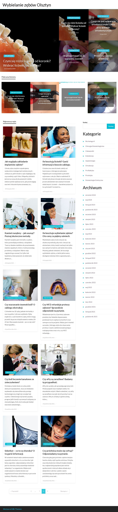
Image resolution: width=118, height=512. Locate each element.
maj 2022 (88, 287)
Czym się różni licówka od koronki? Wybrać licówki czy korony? (27, 63)
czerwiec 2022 (90, 282)
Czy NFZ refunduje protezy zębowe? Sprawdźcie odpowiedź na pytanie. (56, 307)
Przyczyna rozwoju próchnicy (103, 57)
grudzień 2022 (90, 253)
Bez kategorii (90, 141)
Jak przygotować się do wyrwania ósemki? (73, 57)
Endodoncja (10, 372)
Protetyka (47, 298)
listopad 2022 (90, 258)
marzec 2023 (89, 244)
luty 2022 (88, 302)
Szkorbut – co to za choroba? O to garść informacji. (20, 452)
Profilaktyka (103, 50)
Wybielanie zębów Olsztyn (27, 4)
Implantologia (9, 56)
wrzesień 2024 (90, 195)
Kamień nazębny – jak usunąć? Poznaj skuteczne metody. (19, 234)
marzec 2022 (89, 297)
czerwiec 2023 (90, 229)
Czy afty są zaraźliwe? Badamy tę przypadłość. (58, 380)
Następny (64, 491)
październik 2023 (91, 210)
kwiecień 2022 (90, 292)
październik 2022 (91, 263)
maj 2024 (88, 200)
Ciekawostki (73, 50)
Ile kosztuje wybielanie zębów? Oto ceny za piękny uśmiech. (58, 234)
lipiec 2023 (89, 224)
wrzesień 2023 (90, 214)
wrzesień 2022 (90, 268)
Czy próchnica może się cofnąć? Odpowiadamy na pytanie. (58, 452)
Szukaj (85, 122)
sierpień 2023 (90, 219)
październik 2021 (91, 317)
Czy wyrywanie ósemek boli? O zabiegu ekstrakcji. (20, 306)
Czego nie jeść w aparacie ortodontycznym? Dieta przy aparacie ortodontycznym (103, 26)
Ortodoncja (103, 16)
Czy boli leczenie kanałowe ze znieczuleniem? (19, 380)
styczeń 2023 (90, 248)
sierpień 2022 (90, 273)
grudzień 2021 (90, 307)
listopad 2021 (90, 312)
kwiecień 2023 (90, 239)
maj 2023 (88, 234)
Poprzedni (15, 491)
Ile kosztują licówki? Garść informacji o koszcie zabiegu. (56, 163)
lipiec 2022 (89, 278)
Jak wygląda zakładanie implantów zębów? (16, 163)
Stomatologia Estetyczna (53, 154)
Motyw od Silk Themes (12, 509)
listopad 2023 (90, 205)
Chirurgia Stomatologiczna (15, 298)
